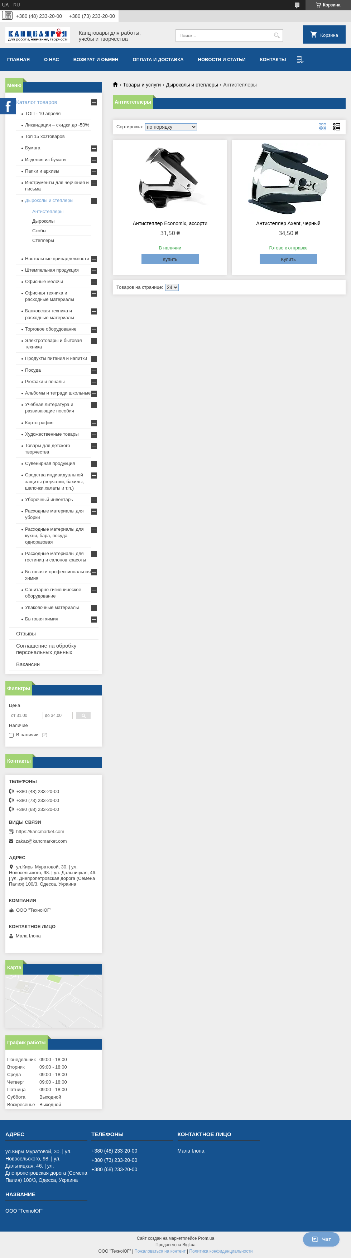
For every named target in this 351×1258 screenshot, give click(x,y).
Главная (18, 59)
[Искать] (276, 35)
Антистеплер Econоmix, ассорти (170, 223)
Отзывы (26, 633)
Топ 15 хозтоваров (45, 136)
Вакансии (28, 664)
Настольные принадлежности (57, 258)
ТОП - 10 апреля (43, 113)
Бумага (32, 147)
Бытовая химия (41, 618)
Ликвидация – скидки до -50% (57, 125)
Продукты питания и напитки (56, 358)
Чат (321, 1239)
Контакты (273, 59)
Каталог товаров (36, 102)
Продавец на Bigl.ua (175, 1244)
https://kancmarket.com (40, 831)
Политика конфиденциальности (221, 1251)
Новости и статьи (222, 59)
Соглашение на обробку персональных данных (46, 649)
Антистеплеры (47, 211)
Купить (170, 259)
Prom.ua (206, 1238)
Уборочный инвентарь (49, 499)
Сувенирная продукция (50, 463)
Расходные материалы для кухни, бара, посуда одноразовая (54, 535)
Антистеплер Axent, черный (288, 223)
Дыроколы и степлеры (192, 85)
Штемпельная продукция (52, 270)
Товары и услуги (142, 85)
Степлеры (43, 240)
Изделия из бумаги (45, 159)
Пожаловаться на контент (160, 1251)
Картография (39, 422)
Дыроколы (43, 221)
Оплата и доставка (158, 59)
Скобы (39, 230)
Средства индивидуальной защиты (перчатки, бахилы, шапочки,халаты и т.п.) (54, 481)
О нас (51, 59)
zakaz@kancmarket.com (41, 841)
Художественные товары (52, 434)
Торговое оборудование (50, 329)
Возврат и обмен (96, 59)
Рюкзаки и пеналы (45, 381)
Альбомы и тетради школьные (58, 393)
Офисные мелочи (44, 281)
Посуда (33, 370)
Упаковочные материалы (52, 607)
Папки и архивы (42, 171)
